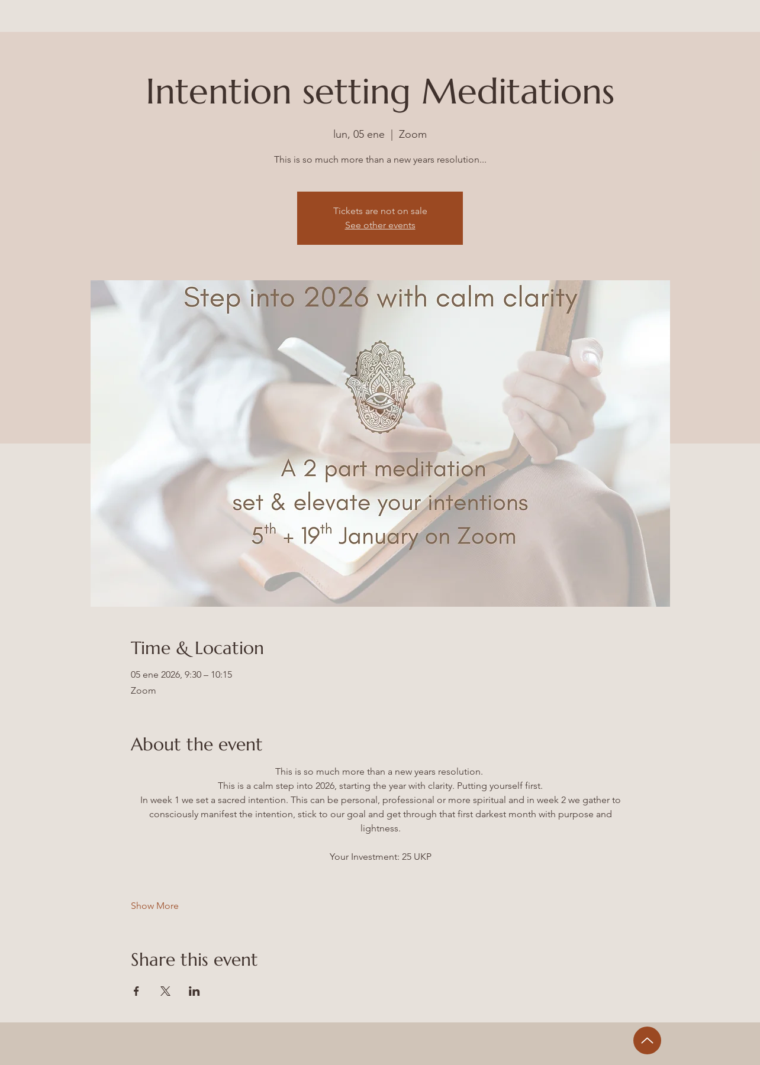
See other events (380, 225)
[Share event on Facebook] (136, 991)
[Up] (647, 1040)
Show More (155, 905)
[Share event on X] (165, 991)
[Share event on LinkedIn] (194, 991)
